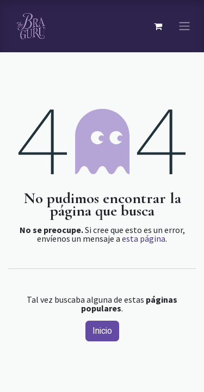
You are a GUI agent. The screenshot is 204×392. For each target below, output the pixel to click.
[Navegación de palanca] (184, 26)
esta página (143, 238)
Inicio (102, 331)
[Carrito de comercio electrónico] (158, 26)
